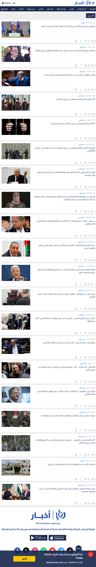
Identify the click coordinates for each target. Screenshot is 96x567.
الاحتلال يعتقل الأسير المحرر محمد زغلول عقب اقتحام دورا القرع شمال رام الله (65, 50)
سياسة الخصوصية (52, 562)
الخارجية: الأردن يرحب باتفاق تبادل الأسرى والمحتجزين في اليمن (71, 464)
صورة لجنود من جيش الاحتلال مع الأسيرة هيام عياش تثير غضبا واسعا (68, 415)
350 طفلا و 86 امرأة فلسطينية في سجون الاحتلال (75, 99)
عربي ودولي (31, 9)
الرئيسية (92, 9)
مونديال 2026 (61, 9)
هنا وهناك (4, 9)
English (8, 3)
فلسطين (50, 9)
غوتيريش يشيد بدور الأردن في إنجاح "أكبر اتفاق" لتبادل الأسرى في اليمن (68, 26)
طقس (40, 9)
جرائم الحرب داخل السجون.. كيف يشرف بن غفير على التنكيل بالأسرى (69, 342)
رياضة (13, 9)
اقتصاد (21, 9)
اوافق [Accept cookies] (24, 559)
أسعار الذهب (81, 9)
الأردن (71, 9)
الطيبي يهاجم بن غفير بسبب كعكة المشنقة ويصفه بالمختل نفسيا (69, 75)
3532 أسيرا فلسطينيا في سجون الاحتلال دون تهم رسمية (73, 123)
